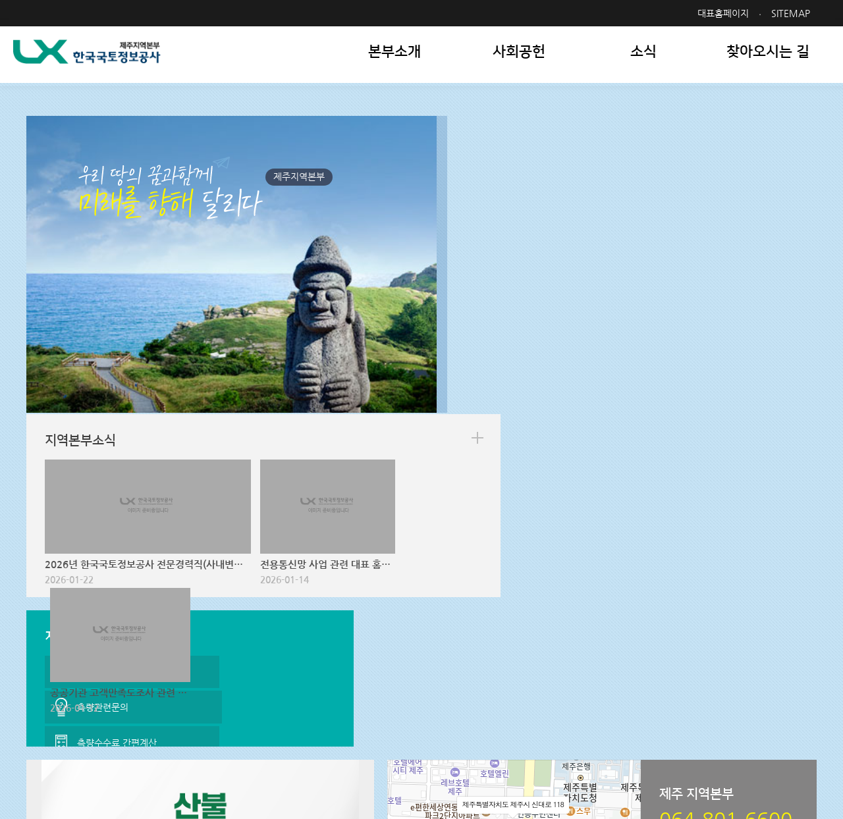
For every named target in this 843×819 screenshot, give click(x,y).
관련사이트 (605, 711)
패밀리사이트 (733, 711)
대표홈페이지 (723, 13)
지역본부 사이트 (492, 711)
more (792, 149)
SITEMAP (790, 13)
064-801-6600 (367, 759)
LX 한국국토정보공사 (90, 59)
